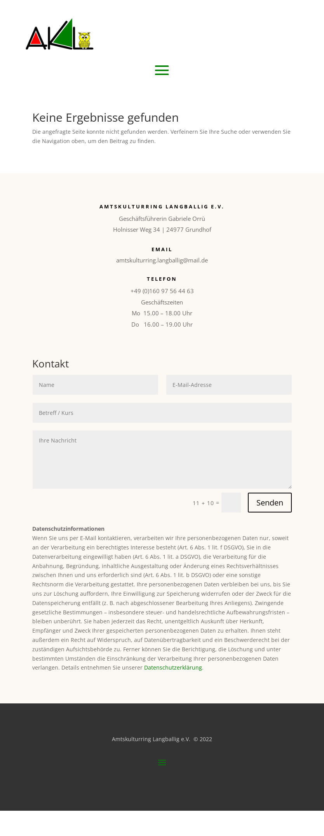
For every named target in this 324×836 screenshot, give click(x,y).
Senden (269, 502)
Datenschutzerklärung (173, 667)
